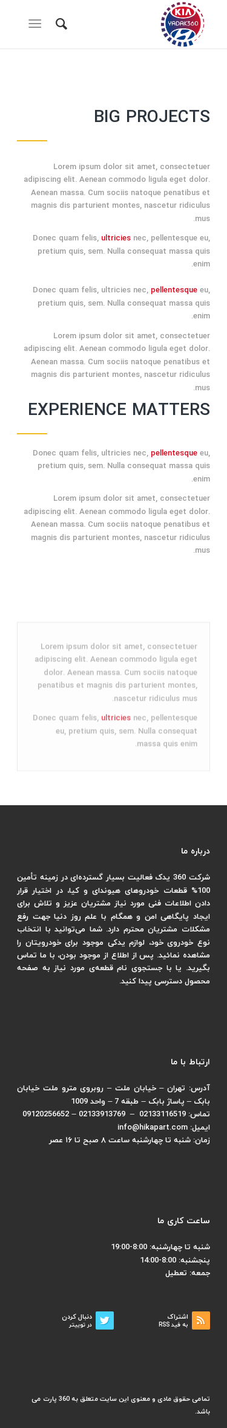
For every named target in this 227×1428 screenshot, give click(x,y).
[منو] (37, 24)
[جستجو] (59, 24)
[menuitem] (59, 24)
